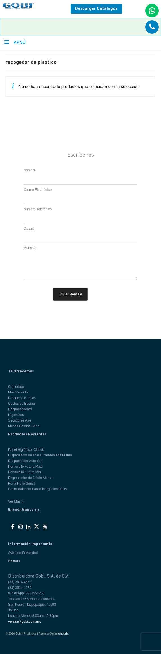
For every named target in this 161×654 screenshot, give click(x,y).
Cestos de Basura (21, 404)
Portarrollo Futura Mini (25, 472)
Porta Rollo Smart (21, 483)
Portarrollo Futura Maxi (25, 467)
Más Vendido (18, 392)
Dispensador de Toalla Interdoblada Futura (40, 455)
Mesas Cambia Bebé (23, 426)
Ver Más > (15, 501)
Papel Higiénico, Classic (26, 450)
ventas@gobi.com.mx (24, 621)
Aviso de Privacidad (23, 553)
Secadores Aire (19, 420)
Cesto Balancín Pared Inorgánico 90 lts (37, 489)
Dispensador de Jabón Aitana (30, 478)
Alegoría (63, 633)
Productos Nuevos (22, 398)
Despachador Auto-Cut (25, 461)
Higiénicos (16, 415)
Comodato (16, 387)
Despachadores (20, 409)
